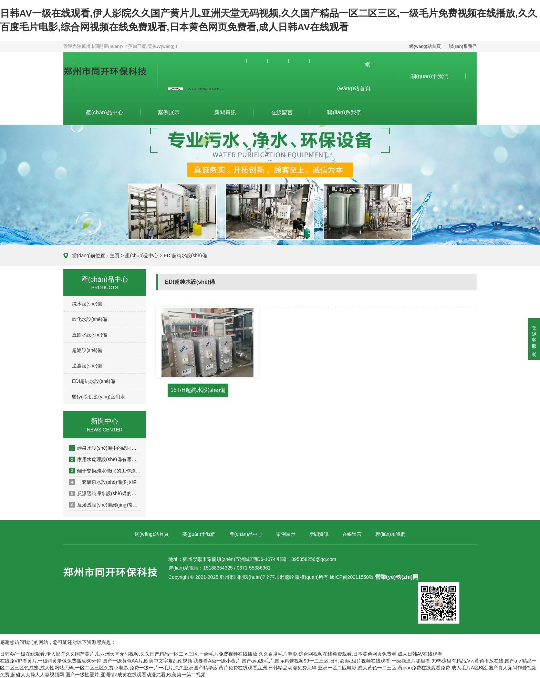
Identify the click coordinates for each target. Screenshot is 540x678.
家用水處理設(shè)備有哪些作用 (105, 459)
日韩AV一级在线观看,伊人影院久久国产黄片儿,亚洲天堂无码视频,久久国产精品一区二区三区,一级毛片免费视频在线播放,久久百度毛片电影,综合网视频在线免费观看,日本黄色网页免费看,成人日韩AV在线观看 (221, 654)
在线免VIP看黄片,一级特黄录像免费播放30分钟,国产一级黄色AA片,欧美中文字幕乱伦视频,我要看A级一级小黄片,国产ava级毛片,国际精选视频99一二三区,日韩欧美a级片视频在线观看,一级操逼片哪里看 (215, 661)
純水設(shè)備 (87, 303)
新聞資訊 (225, 112)
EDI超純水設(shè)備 (93, 381)
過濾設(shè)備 (87, 365)
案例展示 (169, 112)
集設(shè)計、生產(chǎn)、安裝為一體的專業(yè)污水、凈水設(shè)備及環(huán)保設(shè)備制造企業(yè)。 (121, 81)
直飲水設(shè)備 (89, 334)
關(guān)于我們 (429, 76)
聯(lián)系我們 (463, 46)
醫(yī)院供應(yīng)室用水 (98, 396)
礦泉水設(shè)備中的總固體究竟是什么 (105, 448)
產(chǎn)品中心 (104, 112)
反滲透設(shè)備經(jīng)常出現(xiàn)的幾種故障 (105, 505)
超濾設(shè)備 (87, 350)
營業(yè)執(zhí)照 (396, 577)
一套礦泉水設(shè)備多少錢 (102, 482)
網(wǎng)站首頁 (425, 46)
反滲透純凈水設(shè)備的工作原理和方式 (105, 493)
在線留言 (282, 112)
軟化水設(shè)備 (89, 319)
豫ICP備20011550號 (352, 577)
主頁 (115, 255)
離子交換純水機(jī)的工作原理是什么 (105, 470)
